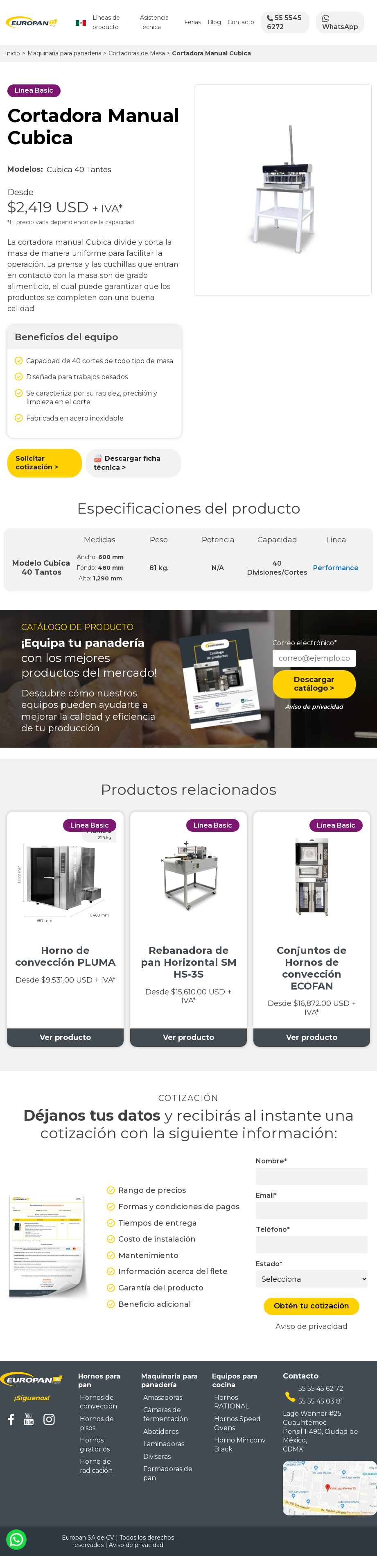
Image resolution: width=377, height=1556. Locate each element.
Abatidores (160, 1431)
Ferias (192, 22)
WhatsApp (340, 22)
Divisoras (157, 1456)
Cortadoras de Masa (139, 53)
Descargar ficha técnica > (127, 462)
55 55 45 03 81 (320, 1401)
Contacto (241, 22)
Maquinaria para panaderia (66, 53)
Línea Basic (34, 90)
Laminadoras (163, 1444)
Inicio (12, 53)
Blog (214, 22)
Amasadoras (162, 1397)
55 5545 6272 (284, 22)
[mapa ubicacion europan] (330, 1487)
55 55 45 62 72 (320, 1388)
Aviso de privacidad (311, 1326)
